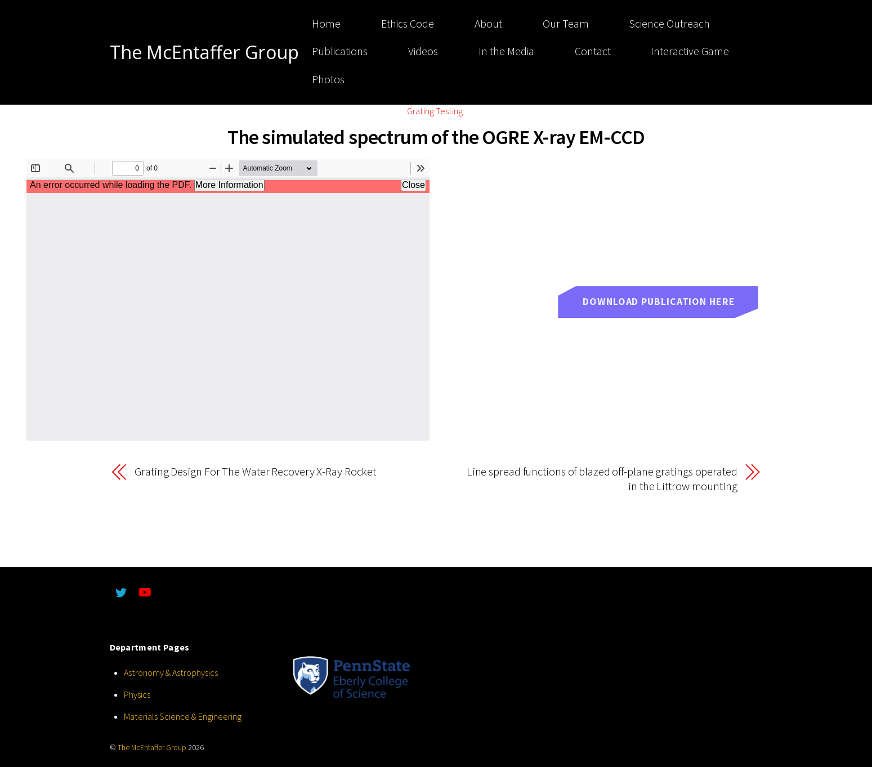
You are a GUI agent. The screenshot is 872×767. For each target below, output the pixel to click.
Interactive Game (690, 51)
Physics (137, 694)
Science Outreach (669, 23)
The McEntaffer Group (152, 747)
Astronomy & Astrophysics (171, 672)
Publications (340, 51)
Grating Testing (435, 110)
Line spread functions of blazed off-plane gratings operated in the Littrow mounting (602, 479)
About (488, 23)
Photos (328, 79)
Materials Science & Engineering (183, 716)
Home (326, 23)
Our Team (566, 23)
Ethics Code (407, 23)
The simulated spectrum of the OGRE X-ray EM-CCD (436, 137)
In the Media (506, 51)
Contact (593, 51)
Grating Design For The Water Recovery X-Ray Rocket (255, 472)
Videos (423, 51)
